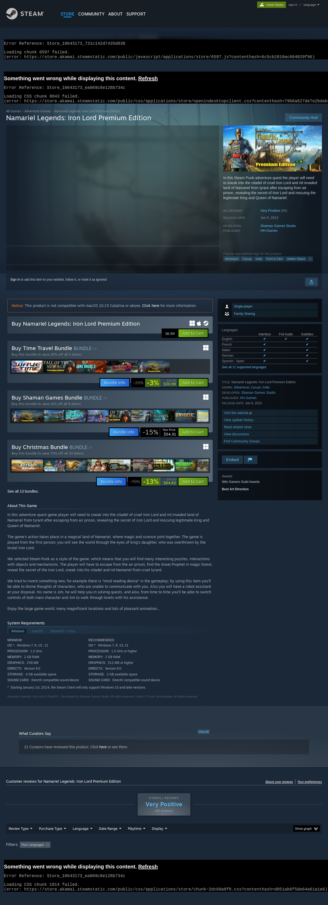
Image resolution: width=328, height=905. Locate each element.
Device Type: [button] (276, 855)
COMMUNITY (91, 14)
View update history (239, 426)
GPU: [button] (253, 855)
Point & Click (274, 265)
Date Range (108, 838)
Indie (259, 265)
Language (80, 838)
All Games (13, 117)
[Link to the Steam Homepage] (29, 18)
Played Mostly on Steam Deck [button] (164, 855)
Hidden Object (296, 265)
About (115, 14)
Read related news (238, 433)
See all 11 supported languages (244, 373)
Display (157, 838)
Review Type (18, 838)
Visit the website (238, 419)
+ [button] (310, 265)
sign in (293, 5)
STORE (67, 14)
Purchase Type (50, 838)
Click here (150, 312)
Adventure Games (37, 117)
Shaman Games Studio (278, 232)
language (310, 5)
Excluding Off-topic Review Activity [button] (86, 855)
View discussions (236, 440)
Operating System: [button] (208, 855)
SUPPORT (136, 14)
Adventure (231, 265)
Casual (246, 265)
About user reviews (279, 788)
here (103, 753)
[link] (155, 389)
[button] (193, 339)
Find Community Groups (242, 447)
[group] (164, 855)
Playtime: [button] (126, 855)
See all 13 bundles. (23, 498)
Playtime (134, 838)
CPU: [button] (235, 855)
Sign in (15, 286)
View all (204, 738)
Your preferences (309, 788)
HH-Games (268, 237)
